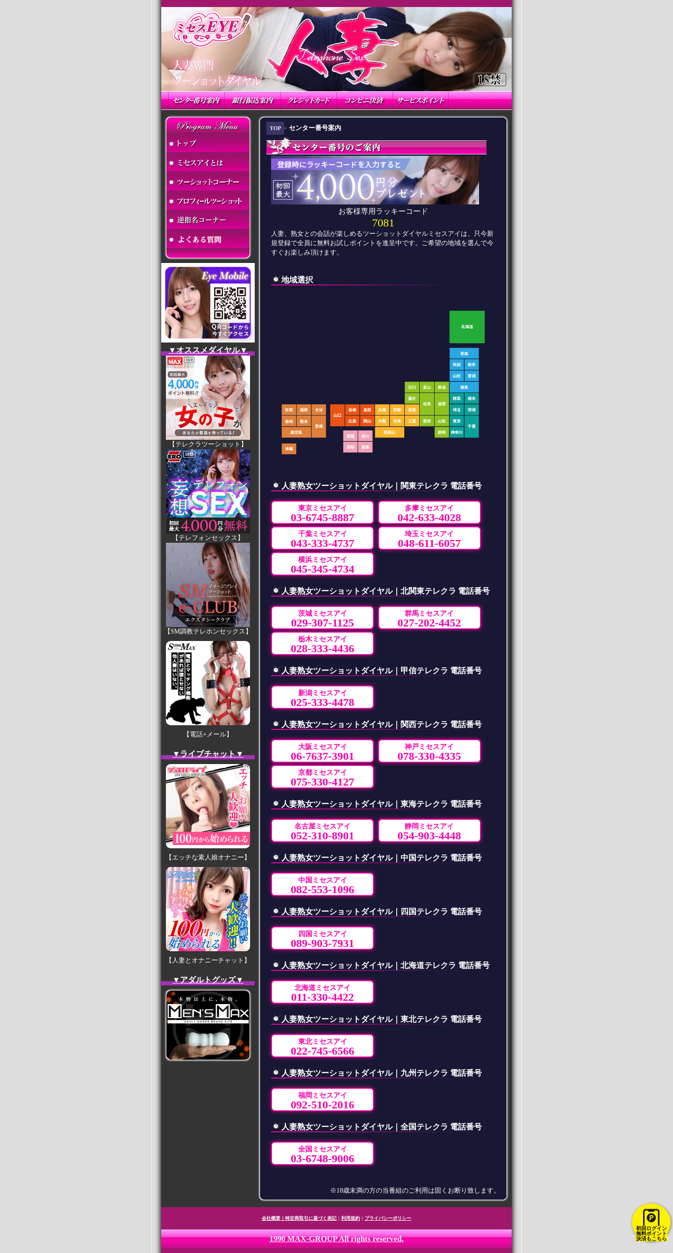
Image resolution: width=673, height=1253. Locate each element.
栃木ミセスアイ (322, 645)
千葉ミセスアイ (322, 539)
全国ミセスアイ (322, 1155)
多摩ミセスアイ (429, 514)
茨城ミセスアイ (322, 619)
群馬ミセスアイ (429, 619)
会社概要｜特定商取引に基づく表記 (299, 1218)
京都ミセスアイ (322, 778)
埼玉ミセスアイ (429, 539)
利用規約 (350, 1218)
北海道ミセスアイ (322, 993)
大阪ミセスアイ (322, 752)
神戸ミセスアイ (429, 752)
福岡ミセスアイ (322, 1101)
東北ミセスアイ (322, 1047)
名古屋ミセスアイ (322, 832)
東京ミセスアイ (322, 514)
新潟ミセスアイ (322, 698)
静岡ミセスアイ (429, 832)
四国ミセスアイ (322, 939)
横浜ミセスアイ (322, 565)
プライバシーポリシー (388, 1218)
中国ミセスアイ (322, 886)
